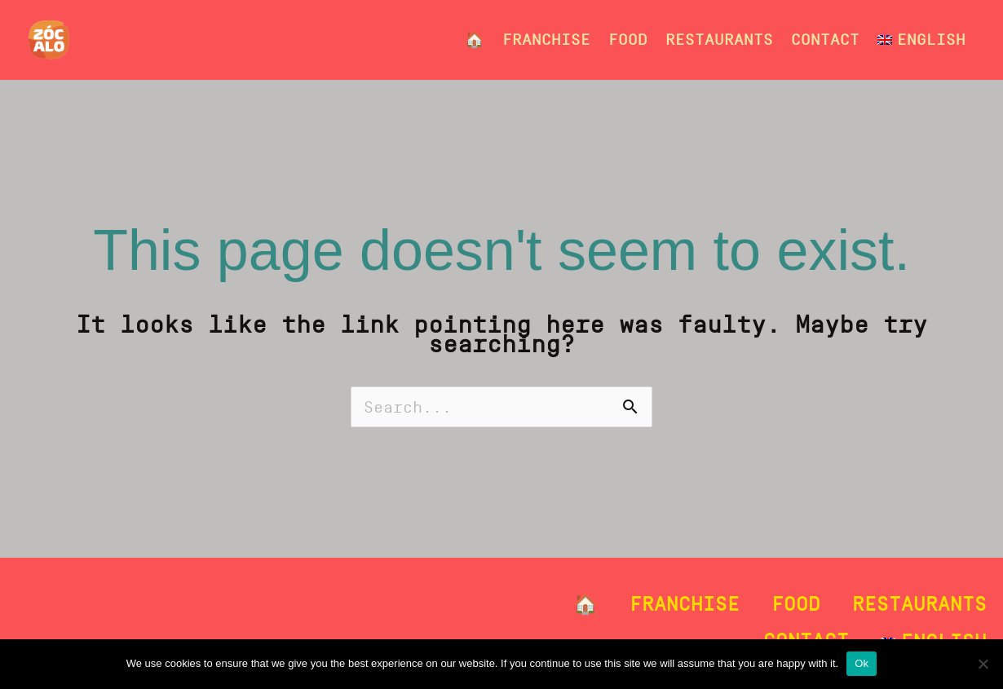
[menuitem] (921, 40)
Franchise (546, 39)
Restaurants (719, 39)
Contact (825, 39)
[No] (982, 664)
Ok (861, 663)
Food (627, 39)
